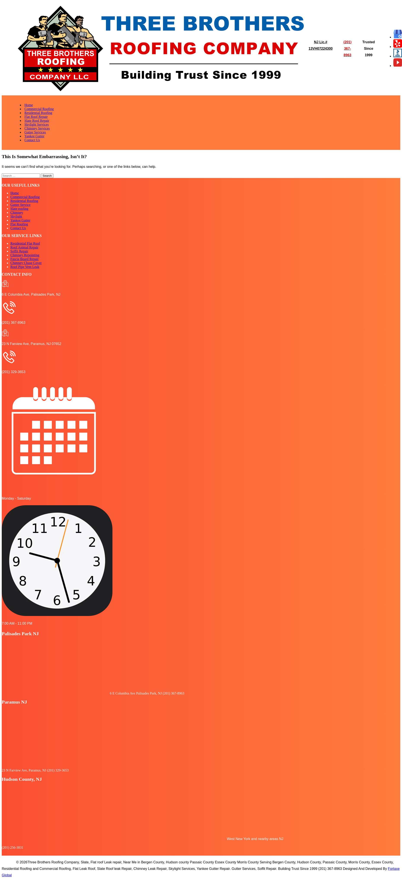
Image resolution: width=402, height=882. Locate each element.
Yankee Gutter (34, 136)
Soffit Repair (19, 251)
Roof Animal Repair (24, 247)
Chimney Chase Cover (26, 263)
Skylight (16, 216)
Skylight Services (36, 124)
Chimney (16, 212)
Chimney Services (37, 128)
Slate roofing (19, 208)
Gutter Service (20, 205)
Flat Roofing (19, 224)
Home (28, 105)
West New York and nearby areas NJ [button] (255, 839)
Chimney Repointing (24, 255)
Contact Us (32, 140)
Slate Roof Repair (36, 120)
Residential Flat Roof (25, 243)
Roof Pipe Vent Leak (24, 267)
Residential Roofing (38, 113)
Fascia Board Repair (24, 259)
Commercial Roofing (39, 109)
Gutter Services (35, 132)
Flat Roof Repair (36, 117)
